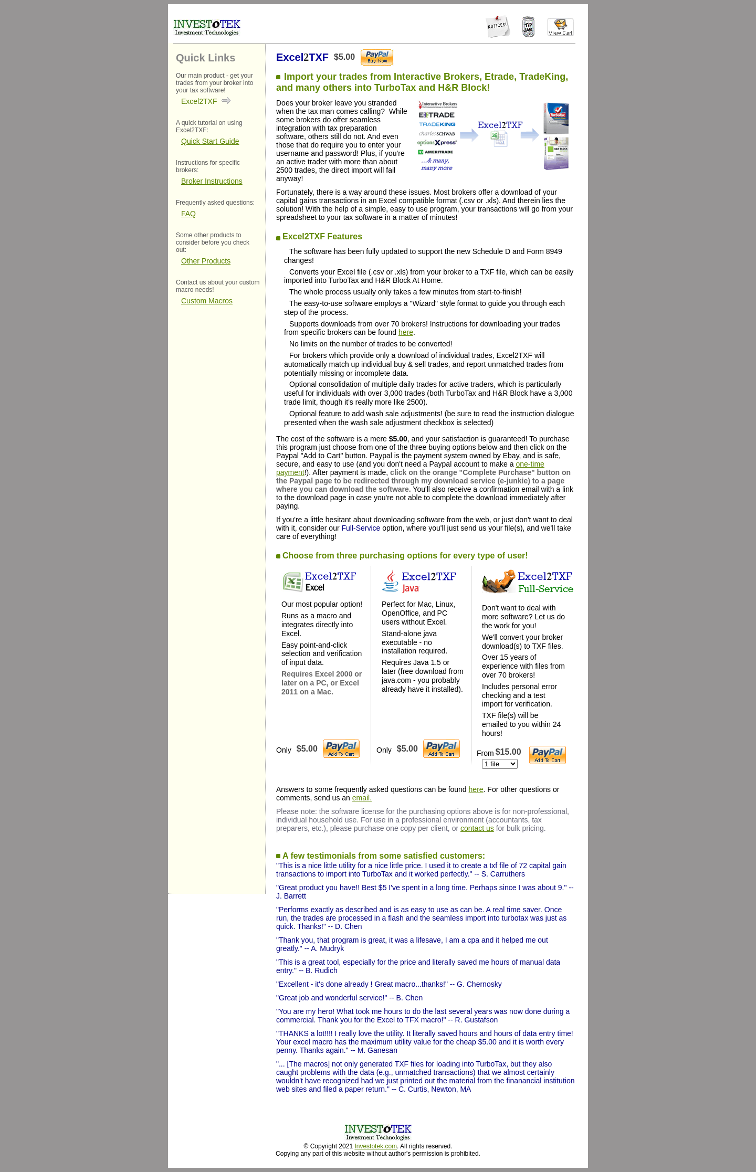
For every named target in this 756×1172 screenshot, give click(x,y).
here (405, 332)
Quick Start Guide (210, 141)
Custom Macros (207, 301)
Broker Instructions (212, 181)
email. (362, 798)
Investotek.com (375, 1146)
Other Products (205, 261)
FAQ (188, 213)
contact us (477, 828)
